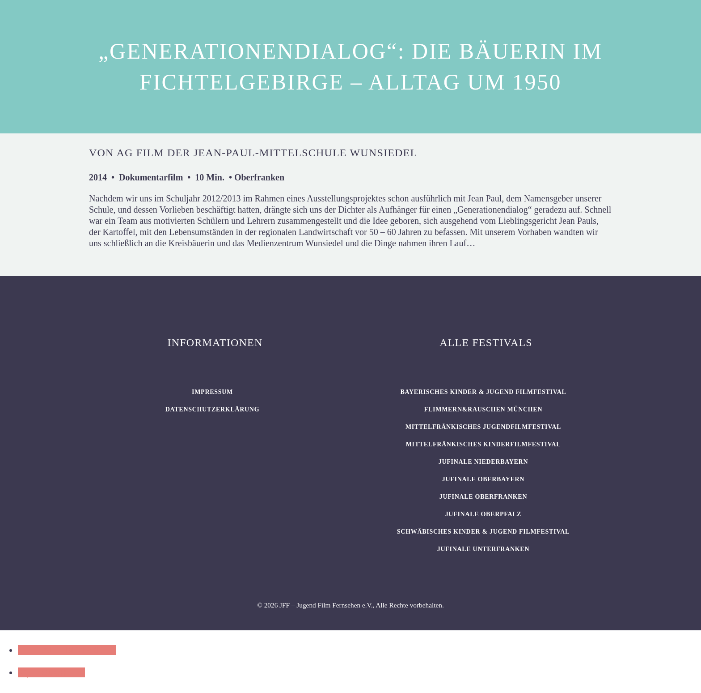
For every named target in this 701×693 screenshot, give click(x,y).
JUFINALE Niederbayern (483, 461)
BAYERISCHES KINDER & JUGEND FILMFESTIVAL (483, 392)
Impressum (212, 392)
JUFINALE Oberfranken (483, 496)
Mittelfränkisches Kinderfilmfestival (483, 444)
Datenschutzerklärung (212, 409)
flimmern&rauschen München (483, 409)
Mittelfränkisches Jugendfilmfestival (483, 427)
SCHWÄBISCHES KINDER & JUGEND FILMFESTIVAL (483, 531)
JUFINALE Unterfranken (483, 549)
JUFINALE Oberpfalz (483, 514)
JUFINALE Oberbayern (483, 479)
